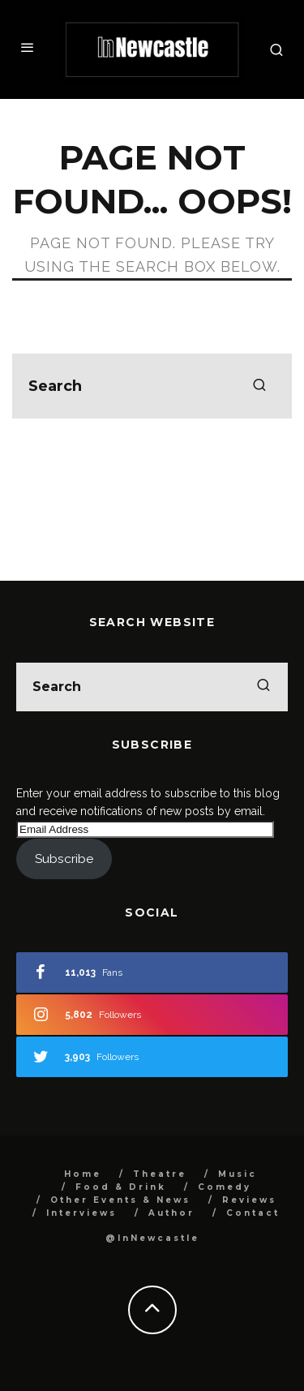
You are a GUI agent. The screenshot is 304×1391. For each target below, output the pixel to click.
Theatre (159, 1174)
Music (237, 1174)
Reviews (249, 1200)
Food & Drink (120, 1187)
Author (171, 1213)
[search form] (152, 386)
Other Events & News (120, 1200)
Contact (253, 1213)
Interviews (81, 1213)
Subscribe (64, 858)
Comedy (224, 1187)
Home (82, 1174)
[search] (259, 386)
